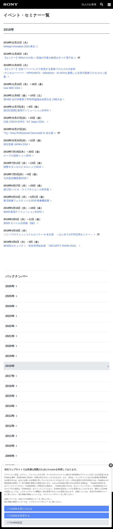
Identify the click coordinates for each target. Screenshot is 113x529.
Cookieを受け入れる (21, 508)
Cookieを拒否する (20, 515)
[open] (102, 4)
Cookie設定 (16, 522)
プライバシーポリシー (39, 502)
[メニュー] (109, 4)
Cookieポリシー (31, 499)
